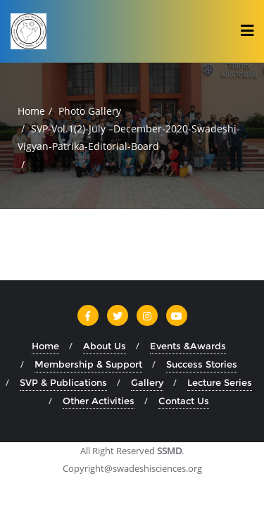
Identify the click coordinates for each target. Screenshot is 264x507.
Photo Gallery (89, 111)
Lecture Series (219, 382)
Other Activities (98, 400)
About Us (104, 345)
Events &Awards (188, 345)
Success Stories (201, 364)
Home (31, 111)
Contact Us (183, 400)
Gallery (147, 382)
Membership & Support (88, 364)
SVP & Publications (63, 382)
